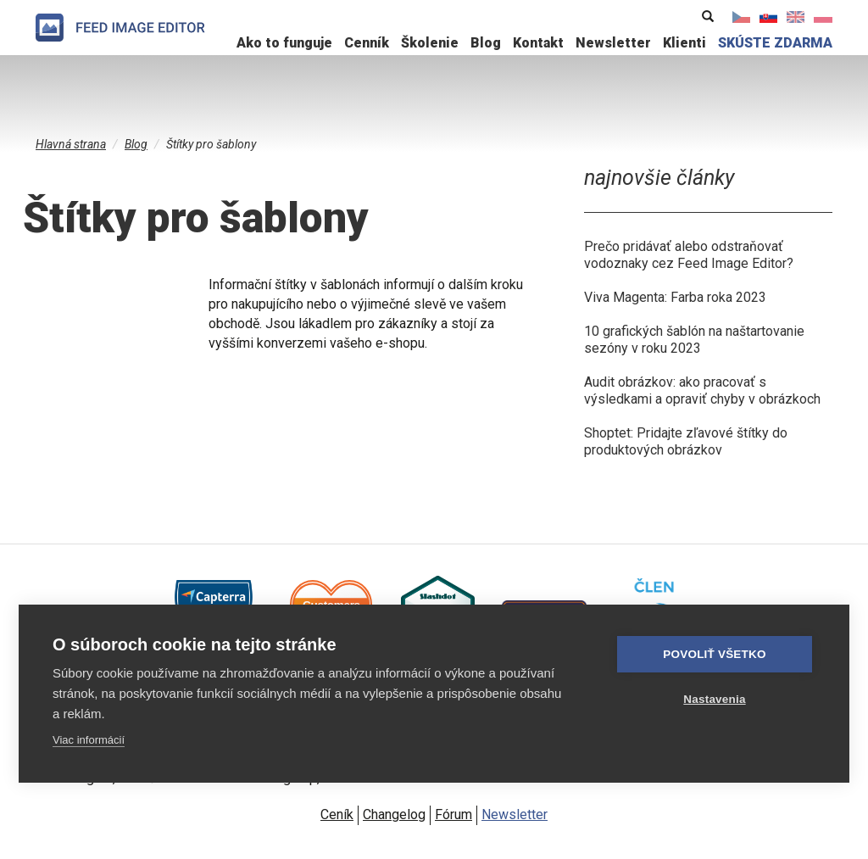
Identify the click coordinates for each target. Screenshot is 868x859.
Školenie (430, 43)
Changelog (394, 814)
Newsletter (613, 43)
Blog (485, 43)
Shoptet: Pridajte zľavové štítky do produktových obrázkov (685, 441)
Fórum (453, 814)
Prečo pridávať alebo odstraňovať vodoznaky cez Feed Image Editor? (688, 254)
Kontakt (538, 43)
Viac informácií (89, 739)
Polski (823, 17)
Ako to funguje (284, 43)
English (796, 17)
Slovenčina (769, 17)
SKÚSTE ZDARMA (775, 43)
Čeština (741, 17)
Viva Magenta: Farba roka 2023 (675, 297)
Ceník (336, 814)
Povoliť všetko (714, 654)
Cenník (366, 43)
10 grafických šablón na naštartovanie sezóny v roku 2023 (694, 339)
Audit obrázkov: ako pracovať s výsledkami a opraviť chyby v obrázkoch (702, 390)
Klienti (684, 43)
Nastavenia (714, 699)
